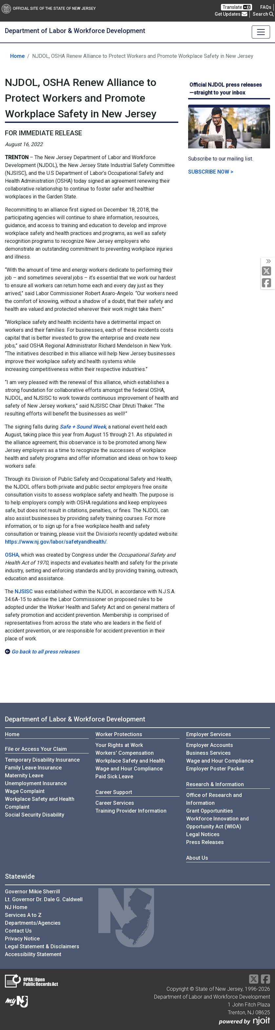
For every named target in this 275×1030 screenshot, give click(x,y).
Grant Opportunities (209, 811)
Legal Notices (203, 834)
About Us (197, 858)
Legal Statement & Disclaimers (42, 946)
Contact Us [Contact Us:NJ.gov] (18, 931)
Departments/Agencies (33, 923)
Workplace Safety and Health (130, 761)
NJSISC (24, 591)
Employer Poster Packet (215, 769)
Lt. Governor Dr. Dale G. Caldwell (44, 899)
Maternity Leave (24, 775)
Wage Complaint (25, 791)
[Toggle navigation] (261, 32)
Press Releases (205, 842)
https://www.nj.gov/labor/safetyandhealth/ (56, 542)
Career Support (113, 792)
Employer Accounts (209, 745)
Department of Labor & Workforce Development (75, 31)
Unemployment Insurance (36, 783)
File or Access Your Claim (36, 749)
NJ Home (16, 907)
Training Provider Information (131, 811)
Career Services (114, 803)
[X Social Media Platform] (268, 271)
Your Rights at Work (119, 745)
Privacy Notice (22, 939)
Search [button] (263, 14)
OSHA (12, 555)
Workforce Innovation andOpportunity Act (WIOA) (217, 823)
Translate (236, 7)
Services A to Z (23, 915)
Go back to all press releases (45, 652)
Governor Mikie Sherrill (32, 891)
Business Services (208, 753)
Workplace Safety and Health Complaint (39, 803)
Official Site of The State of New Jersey (48, 8)
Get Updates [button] (231, 14)
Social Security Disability (34, 815)
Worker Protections (118, 734)
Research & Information (215, 784)
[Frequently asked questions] (265, 7)
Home (17, 56)
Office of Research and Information (214, 799)
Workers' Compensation (124, 753)
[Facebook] (268, 283)
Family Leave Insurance (33, 768)
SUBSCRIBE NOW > (210, 172)
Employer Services (208, 734)
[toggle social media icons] (268, 261)
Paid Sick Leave (114, 776)
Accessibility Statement (33, 954)
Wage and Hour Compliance (129, 769)
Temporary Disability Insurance (42, 760)
